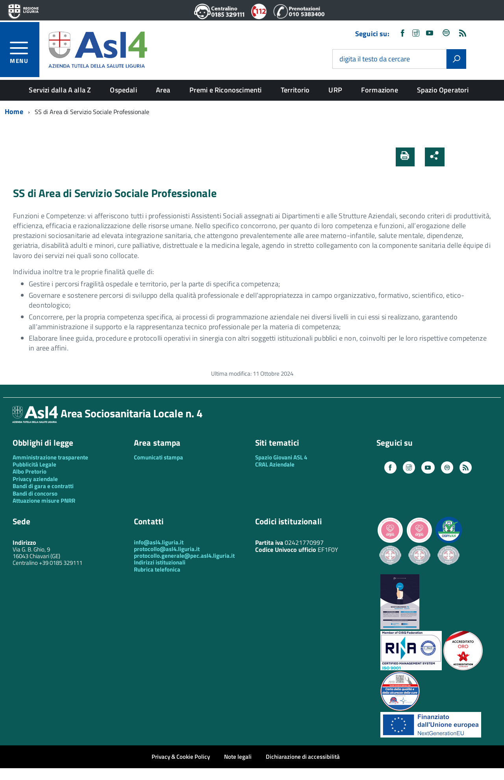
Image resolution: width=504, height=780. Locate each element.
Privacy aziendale (35, 478)
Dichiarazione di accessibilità (303, 756)
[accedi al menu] (24, 51)
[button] (456, 156)
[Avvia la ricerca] (456, 59)
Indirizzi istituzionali (159, 562)
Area (163, 90)
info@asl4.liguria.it (158, 542)
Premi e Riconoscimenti (225, 90)
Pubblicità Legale (34, 464)
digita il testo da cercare (374, 59)
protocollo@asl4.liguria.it (167, 548)
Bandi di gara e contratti (43, 485)
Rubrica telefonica (157, 569)
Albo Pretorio (29, 471)
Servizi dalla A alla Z (60, 90)
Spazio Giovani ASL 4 (281, 457)
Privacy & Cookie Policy (181, 756)
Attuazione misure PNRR (44, 500)
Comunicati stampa (158, 457)
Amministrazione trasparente (50, 457)
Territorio (295, 90)
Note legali (238, 756)
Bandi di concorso (35, 493)
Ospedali (123, 90)
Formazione (379, 90)
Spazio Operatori (443, 90)
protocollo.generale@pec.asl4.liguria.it (184, 555)
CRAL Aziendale (275, 464)
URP (335, 90)
